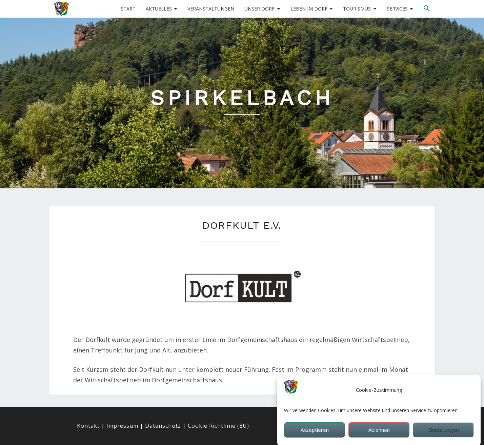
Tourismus (357, 8)
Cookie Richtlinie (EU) (218, 425)
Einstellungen (443, 432)
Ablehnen (379, 432)
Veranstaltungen (210, 8)
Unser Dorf (259, 8)
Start (128, 8)
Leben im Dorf (308, 8)
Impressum (122, 425)
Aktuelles (159, 8)
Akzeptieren (315, 432)
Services (397, 8)
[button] (426, 8)
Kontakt (88, 425)
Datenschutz (163, 425)
